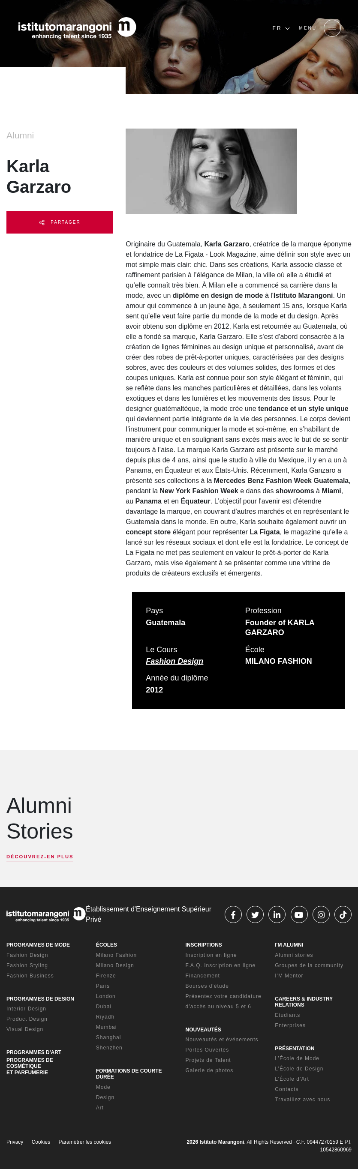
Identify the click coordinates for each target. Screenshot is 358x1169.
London (106, 996)
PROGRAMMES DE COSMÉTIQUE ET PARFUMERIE (29, 1066)
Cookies (41, 1142)
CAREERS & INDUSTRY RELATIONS (304, 1002)
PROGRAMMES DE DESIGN (40, 999)
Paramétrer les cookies (84, 1142)
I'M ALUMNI (289, 945)
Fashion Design (174, 661)
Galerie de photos (210, 1070)
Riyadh (105, 1017)
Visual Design (24, 1029)
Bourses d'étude (207, 986)
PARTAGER (60, 222)
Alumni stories (294, 955)
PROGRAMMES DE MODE (38, 945)
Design (105, 1097)
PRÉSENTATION (294, 1049)
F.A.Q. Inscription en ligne (221, 965)
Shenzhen (109, 1048)
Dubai (103, 1007)
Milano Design (115, 965)
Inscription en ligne (211, 955)
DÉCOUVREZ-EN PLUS (39, 856)
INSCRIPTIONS (204, 945)
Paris (103, 986)
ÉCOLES (106, 945)
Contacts (286, 1089)
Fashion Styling (27, 965)
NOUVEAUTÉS (203, 1030)
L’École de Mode (297, 1058)
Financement (203, 976)
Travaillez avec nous (302, 1100)
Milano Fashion (116, 955)
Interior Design (26, 1009)
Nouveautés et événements (222, 1040)
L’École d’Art (292, 1079)
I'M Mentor (289, 976)
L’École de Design (299, 1069)
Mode (103, 1087)
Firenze (106, 976)
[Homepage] (77, 28)
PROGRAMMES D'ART (33, 1052)
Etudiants (287, 1015)
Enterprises (290, 1025)
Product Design (27, 1019)
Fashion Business (30, 976)
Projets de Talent (208, 1060)
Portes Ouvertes (207, 1050)
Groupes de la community (309, 965)
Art (100, 1108)
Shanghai (108, 1037)
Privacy (14, 1142)
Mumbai (106, 1027)
